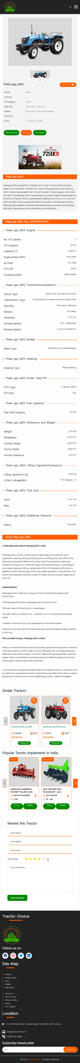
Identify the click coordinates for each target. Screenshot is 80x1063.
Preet (28, 92)
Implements (10, 978)
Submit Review (17, 898)
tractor (63, 198)
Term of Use (10, 997)
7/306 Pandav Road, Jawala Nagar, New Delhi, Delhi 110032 (33, 1024)
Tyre (7, 981)
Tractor (8, 974)
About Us (9, 993)
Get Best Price (11, 133)
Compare (26, 133)
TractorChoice (34, 1059)
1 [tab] (40, 80)
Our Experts (10, 1006)
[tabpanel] (40, 74)
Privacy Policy (11, 1000)
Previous (18, 721)
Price (30, 735)
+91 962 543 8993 (12, 1036)
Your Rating (12, 859)
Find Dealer (39, 133)
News (7, 1003)
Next (62, 721)
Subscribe (70, 1049)
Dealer (8, 984)
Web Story (9, 987)
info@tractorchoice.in (14, 1032)
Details (30, 806)
